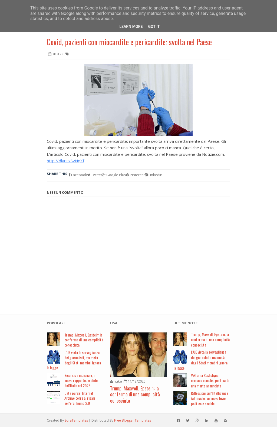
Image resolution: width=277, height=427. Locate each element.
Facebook (77, 174)
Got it (154, 26)
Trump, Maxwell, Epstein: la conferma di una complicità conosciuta (83, 340)
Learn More (131, 26)
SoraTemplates (76, 420)
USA (113, 323)
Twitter (94, 174)
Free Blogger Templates (132, 420)
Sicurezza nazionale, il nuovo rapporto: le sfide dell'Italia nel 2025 (81, 380)
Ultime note (185, 323)
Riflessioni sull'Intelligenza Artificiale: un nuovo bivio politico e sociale (209, 398)
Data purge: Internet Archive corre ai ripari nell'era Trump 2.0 (79, 398)
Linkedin (153, 174)
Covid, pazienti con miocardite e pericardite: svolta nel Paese (129, 41)
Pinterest (135, 174)
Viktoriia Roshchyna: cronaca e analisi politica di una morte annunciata (210, 380)
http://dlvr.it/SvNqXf (65, 160)
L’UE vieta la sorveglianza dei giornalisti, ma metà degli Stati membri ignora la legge (74, 360)
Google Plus (114, 174)
